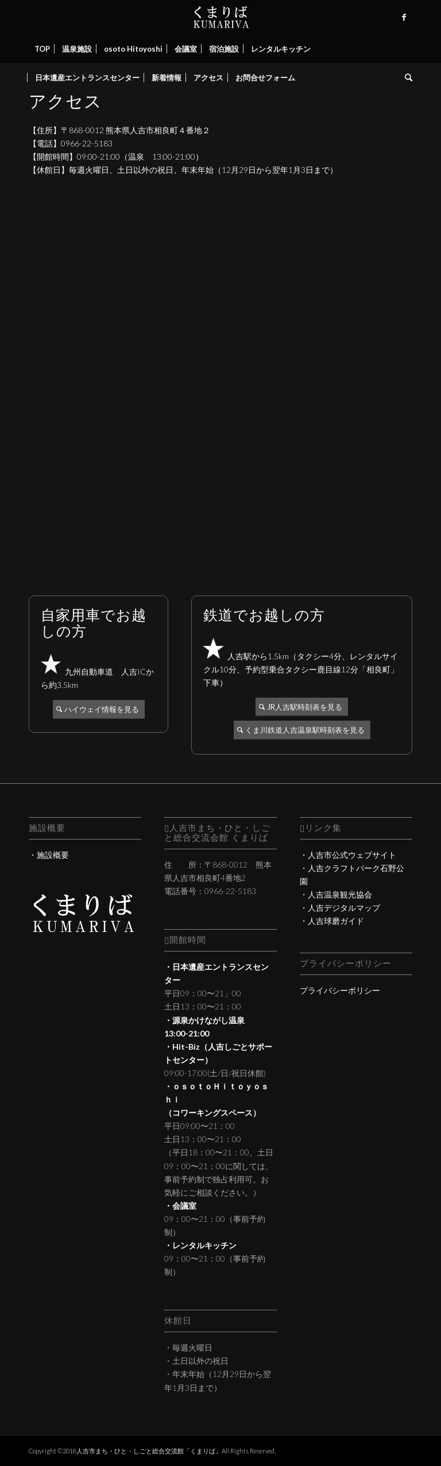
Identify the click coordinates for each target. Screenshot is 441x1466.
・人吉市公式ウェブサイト (348, 855)
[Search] (405, 77)
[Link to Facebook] (403, 17)
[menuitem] (42, 48)
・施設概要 (49, 855)
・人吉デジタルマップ (340, 907)
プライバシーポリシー (340, 990)
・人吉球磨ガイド (332, 921)
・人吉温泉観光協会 (336, 894)
